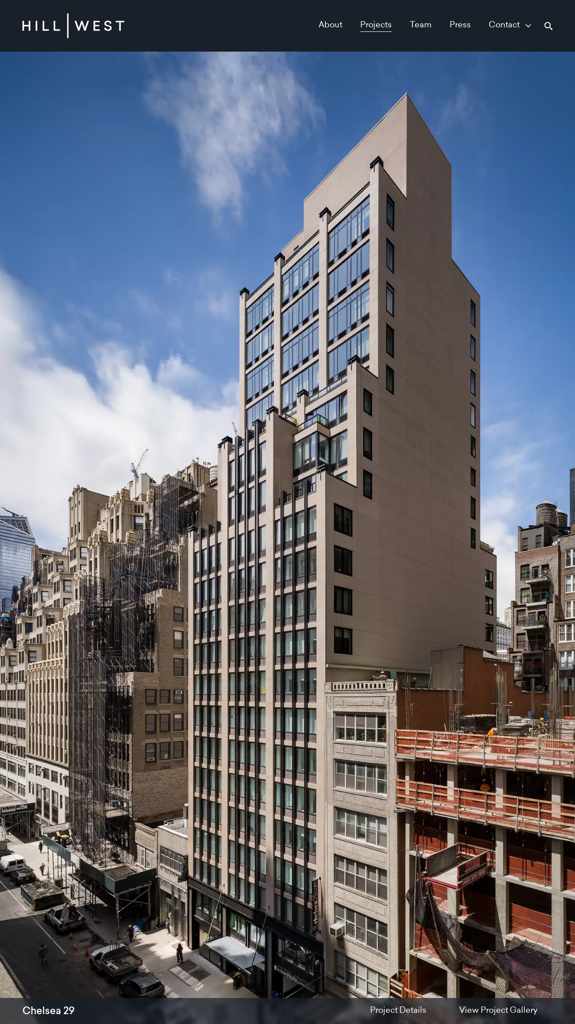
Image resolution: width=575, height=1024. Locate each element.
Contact (504, 26)
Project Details (398, 1011)
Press (460, 26)
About (330, 26)
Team (421, 26)
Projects (376, 26)
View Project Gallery (498, 1011)
